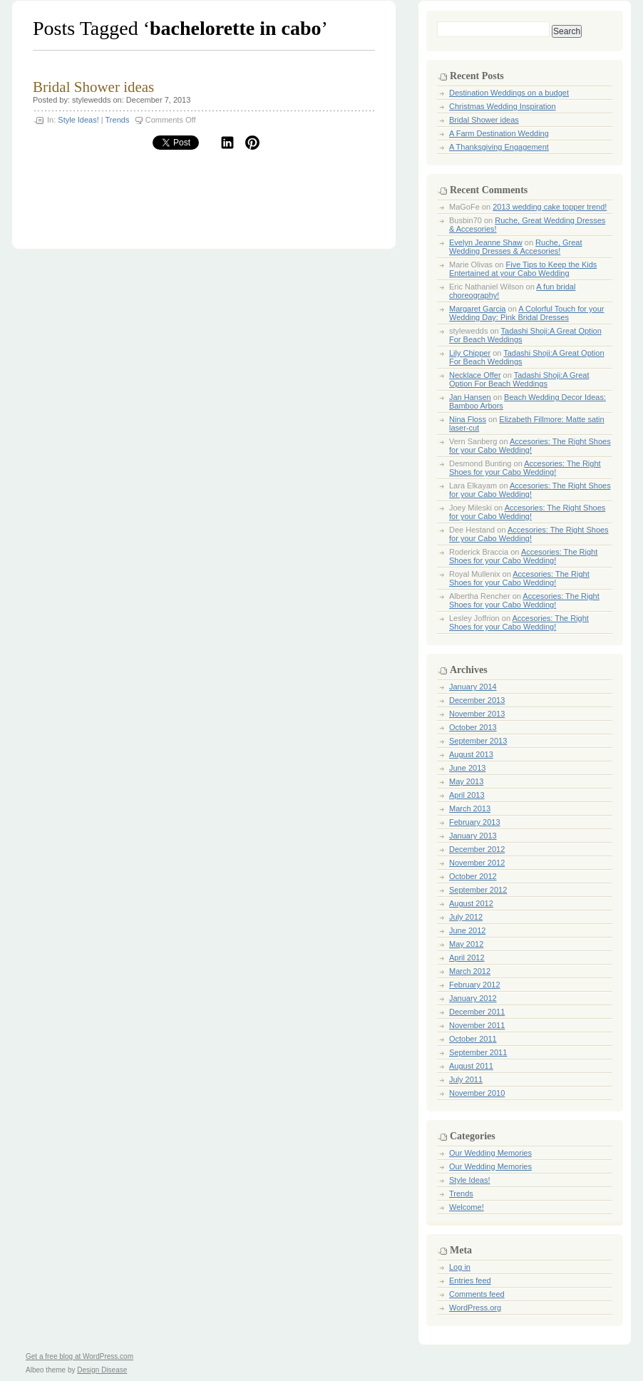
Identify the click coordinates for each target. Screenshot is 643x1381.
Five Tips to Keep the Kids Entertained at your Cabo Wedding (523, 268)
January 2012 (473, 998)
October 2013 (473, 727)
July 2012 (466, 917)
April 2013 (467, 795)
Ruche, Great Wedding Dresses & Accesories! (515, 246)
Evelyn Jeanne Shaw (486, 242)
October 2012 (473, 876)
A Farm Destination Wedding (499, 133)
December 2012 (477, 849)
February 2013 (474, 822)
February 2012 (474, 984)
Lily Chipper (469, 353)
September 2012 (478, 889)
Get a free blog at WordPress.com (79, 1356)
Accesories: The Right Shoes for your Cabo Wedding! (530, 445)
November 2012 (477, 862)
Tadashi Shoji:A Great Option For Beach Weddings (519, 379)
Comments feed (477, 1294)
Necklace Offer (475, 375)
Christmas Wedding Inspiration (502, 106)
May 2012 (466, 944)
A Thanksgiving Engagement (499, 147)
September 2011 (478, 1052)
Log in (459, 1267)
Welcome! (466, 1207)
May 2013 (466, 781)
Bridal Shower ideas (93, 87)
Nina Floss (467, 419)
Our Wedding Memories (490, 1153)
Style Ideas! (78, 119)
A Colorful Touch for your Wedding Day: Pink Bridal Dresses (526, 313)
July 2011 (466, 1079)
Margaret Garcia (477, 308)
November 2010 (477, 1093)
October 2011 (473, 1039)
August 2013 (471, 754)
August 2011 (471, 1066)
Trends (118, 119)
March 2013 (469, 808)
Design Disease (102, 1370)
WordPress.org (475, 1307)
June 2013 (467, 768)
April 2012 (467, 957)
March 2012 (469, 971)
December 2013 (477, 700)
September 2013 (478, 740)
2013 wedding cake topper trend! (550, 206)
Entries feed (470, 1280)
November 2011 (477, 1025)
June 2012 (467, 930)
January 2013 (473, 835)
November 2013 (477, 713)
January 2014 (473, 686)
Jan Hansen (470, 397)
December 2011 (477, 1011)
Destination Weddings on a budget (509, 92)
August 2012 (471, 903)
